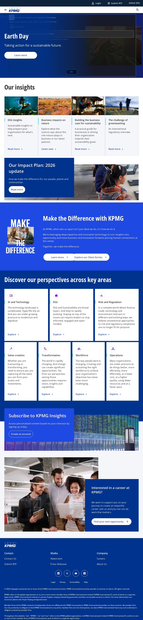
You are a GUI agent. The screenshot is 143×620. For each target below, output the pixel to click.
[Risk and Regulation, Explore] (104, 334)
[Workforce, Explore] (81, 394)
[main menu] (5, 10)
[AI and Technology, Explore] (13, 334)
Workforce (82, 355)
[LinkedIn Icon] (58, 573)
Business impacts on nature (53, 121)
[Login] (96, 3)
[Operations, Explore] (115, 394)
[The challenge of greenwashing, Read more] (116, 149)
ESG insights (15, 120)
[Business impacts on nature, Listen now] (49, 149)
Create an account (21, 434)
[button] (10, 564)
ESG (55, 302)
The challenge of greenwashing (118, 121)
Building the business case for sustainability (88, 121)
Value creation (16, 355)
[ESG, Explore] (59, 334)
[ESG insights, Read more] (15, 149)
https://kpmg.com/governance (34, 599)
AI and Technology (18, 302)
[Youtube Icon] (76, 573)
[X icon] (67, 573)
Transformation (51, 355)
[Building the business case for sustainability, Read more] (82, 149)
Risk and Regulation (109, 302)
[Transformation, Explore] (48, 394)
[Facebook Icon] (84, 573)
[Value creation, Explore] (13, 394)
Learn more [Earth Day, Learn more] (20, 55)
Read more (17, 189)
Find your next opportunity (109, 521)
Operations (116, 355)
